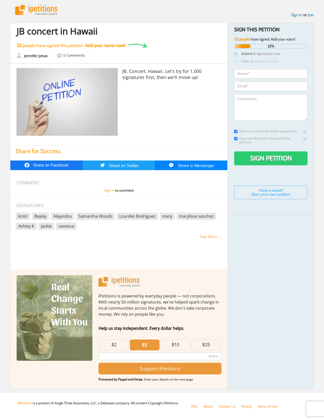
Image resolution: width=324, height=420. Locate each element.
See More (208, 237)
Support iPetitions (160, 368)
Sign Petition (271, 158)
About (208, 406)
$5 (144, 345)
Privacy (246, 406)
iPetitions (36, 10)
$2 (113, 345)
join (311, 14)
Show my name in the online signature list (265, 131)
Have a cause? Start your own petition (271, 192)
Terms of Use (267, 406)
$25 (206, 345)
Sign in (296, 14)
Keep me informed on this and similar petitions (262, 140)
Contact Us (226, 406)
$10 (175, 345)
